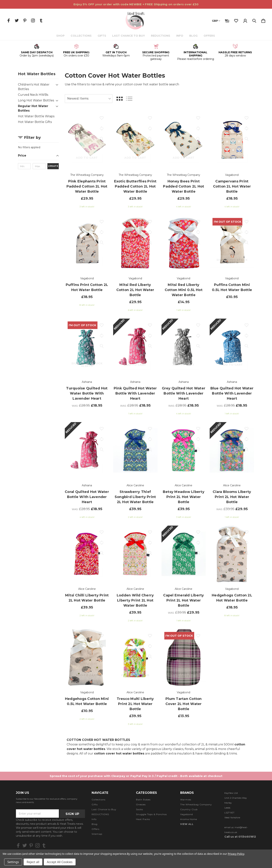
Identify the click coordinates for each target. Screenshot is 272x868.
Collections (81, 35)
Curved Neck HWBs (33, 95)
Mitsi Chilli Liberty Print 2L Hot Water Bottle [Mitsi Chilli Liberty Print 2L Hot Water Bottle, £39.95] (87, 597)
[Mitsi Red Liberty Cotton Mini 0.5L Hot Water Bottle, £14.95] (184, 243)
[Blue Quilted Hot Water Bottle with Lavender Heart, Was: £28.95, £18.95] (232, 347)
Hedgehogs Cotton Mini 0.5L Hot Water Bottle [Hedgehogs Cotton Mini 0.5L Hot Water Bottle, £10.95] (87, 701)
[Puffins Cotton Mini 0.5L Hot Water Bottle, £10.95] (232, 243)
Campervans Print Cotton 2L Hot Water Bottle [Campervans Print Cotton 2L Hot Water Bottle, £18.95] (232, 186)
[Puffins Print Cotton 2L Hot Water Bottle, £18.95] (87, 243)
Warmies (185, 799)
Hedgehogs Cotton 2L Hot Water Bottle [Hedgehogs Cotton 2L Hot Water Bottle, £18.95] (232, 597)
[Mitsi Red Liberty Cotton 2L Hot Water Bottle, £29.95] (135, 243)
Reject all (33, 862)
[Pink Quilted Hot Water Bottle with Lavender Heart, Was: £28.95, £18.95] (135, 347)
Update (53, 166)
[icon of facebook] (9, 20)
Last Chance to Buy (129, 35)
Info (180, 35)
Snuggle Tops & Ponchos (151, 814)
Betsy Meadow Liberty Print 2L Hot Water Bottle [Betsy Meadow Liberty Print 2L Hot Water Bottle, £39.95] (183, 497)
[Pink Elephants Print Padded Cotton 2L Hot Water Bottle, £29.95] (87, 139)
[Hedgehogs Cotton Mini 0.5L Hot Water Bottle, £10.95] (87, 657)
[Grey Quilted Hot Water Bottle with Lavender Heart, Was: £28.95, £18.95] (184, 347)
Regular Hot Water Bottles (33, 108)
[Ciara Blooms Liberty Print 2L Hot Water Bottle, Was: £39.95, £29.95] (232, 450)
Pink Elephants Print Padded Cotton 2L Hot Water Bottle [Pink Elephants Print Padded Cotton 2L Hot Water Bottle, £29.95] (86, 186)
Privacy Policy (236, 854)
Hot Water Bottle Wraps (36, 116)
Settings (13, 862)
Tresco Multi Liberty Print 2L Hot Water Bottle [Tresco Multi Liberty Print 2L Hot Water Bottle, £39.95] (135, 704)
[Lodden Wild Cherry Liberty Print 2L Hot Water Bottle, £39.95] (135, 554)
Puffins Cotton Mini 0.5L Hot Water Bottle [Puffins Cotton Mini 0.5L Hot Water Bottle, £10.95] (232, 287)
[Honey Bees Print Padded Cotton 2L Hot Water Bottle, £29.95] (184, 139)
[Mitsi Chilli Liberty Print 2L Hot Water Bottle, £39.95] (87, 554)
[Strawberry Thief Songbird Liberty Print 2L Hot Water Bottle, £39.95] (135, 450)
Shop (61, 35)
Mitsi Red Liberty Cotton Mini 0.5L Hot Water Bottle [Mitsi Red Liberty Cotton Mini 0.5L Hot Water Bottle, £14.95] (183, 290)
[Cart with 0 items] (263, 20)
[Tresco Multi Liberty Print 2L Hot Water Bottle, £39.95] (135, 657)
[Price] (38, 156)
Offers (209, 35)
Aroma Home (188, 819)
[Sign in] (245, 20)
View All (187, 824)
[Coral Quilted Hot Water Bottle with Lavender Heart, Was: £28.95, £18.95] (87, 450)
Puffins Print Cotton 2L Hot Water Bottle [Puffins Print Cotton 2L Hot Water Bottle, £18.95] (87, 287)
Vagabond (186, 814)
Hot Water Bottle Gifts (35, 122)
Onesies (141, 804)
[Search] (254, 20)
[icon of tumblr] (41, 20)
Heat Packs (143, 819)
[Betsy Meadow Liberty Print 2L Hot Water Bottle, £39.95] (184, 450)
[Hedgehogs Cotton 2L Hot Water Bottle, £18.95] (232, 554)
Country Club (189, 809)
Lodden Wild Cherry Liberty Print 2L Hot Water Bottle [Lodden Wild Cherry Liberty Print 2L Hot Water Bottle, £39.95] (135, 600)
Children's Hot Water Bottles (33, 87)
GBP (216, 20)
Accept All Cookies (60, 862)
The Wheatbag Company (196, 804)
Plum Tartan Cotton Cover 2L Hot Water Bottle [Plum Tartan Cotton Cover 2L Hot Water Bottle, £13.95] (183, 704)
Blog (194, 35)
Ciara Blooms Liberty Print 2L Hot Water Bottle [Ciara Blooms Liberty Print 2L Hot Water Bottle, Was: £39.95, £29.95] (232, 497)
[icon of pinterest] (25, 20)
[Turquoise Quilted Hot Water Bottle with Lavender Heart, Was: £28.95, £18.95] (87, 347)
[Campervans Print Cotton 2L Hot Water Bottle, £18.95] (232, 139)
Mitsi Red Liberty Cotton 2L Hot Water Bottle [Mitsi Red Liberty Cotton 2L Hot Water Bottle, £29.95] (135, 290)
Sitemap (97, 833)
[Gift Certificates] (227, 20)
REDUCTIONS (161, 35)
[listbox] (88, 98)
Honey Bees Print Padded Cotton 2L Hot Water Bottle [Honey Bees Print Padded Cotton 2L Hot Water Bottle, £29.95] (183, 186)
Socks (139, 809)
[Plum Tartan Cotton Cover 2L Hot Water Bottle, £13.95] (184, 657)
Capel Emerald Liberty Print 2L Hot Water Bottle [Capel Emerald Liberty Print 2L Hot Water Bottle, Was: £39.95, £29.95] (183, 600)
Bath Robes (143, 799)
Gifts (102, 35)
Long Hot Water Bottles (36, 100)
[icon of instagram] (33, 20)
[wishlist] (236, 20)
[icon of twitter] (17, 20)
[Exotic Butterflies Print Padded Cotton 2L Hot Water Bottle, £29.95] (135, 139)
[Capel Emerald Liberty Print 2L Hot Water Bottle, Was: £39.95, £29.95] (184, 554)
